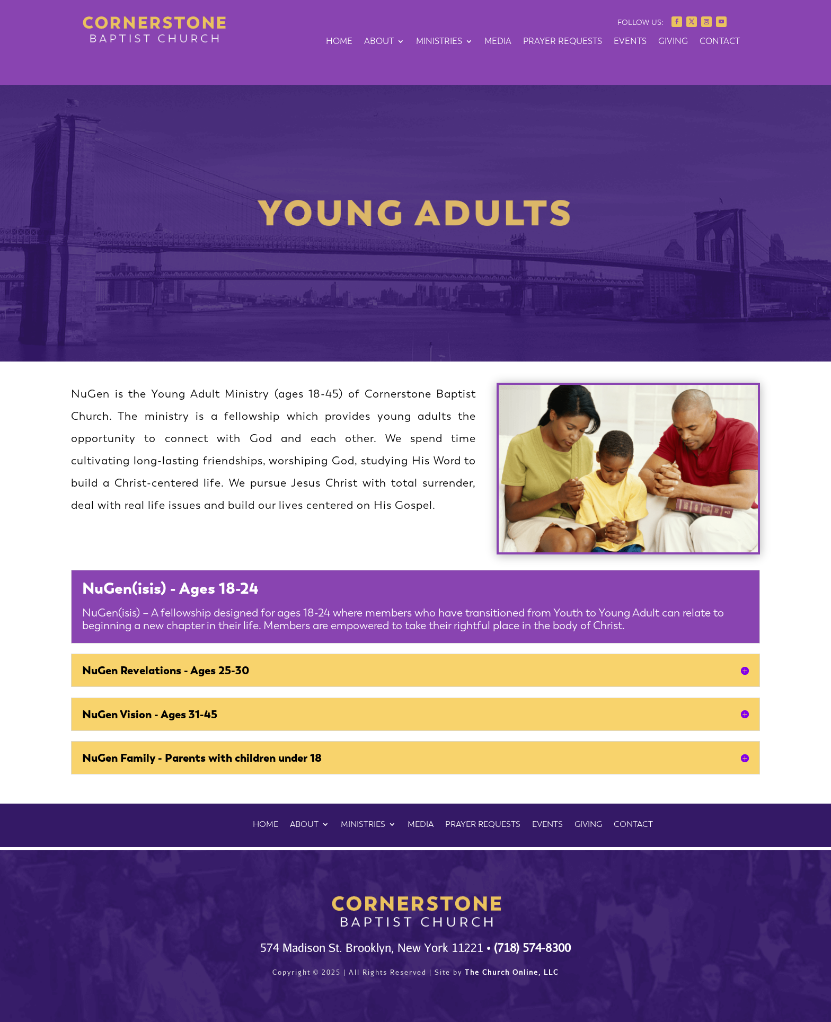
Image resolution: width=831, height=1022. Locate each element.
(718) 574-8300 (532, 947)
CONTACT (720, 42)
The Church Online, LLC (512, 972)
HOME (339, 42)
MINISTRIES (439, 42)
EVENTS (630, 42)
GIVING (673, 42)
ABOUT (379, 42)
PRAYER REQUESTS (562, 42)
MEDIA (497, 42)
